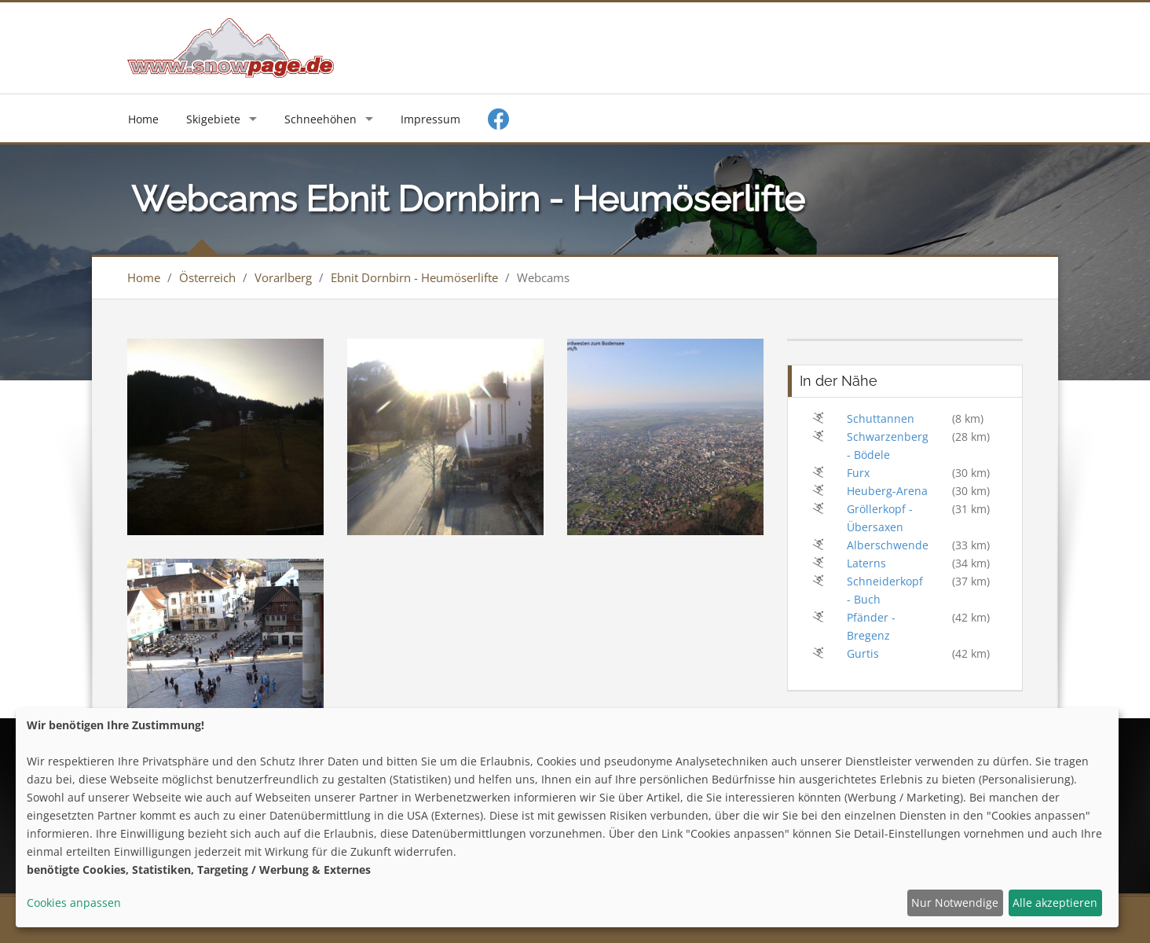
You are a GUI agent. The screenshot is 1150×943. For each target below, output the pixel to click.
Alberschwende (887, 545)
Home (143, 119)
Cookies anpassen (74, 902)
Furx (858, 472)
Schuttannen (880, 418)
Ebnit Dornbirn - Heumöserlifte (414, 277)
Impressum (430, 119)
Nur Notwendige (954, 902)
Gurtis (863, 653)
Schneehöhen (320, 119)
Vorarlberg (283, 277)
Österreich (207, 277)
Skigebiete (213, 119)
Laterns (866, 563)
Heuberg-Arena (887, 490)
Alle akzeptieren (1055, 902)
